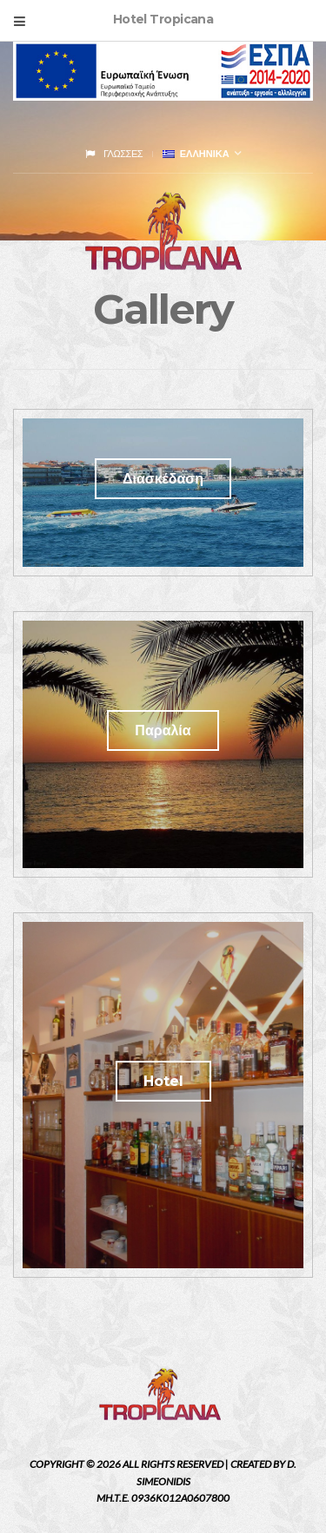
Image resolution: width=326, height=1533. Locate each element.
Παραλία (162, 730)
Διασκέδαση (163, 478)
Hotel (163, 1081)
